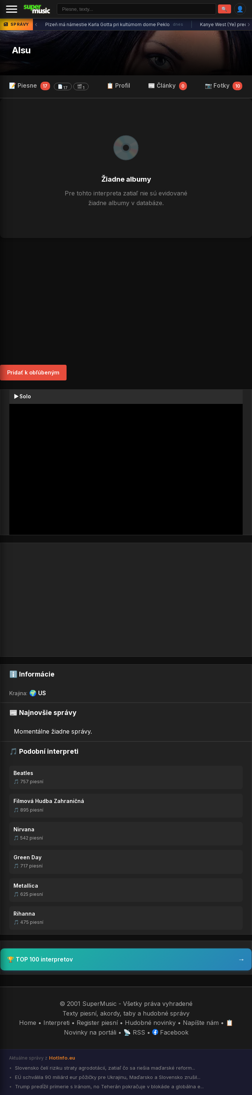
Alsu (21, 50)
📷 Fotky (224, 86)
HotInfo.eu (62, 1058)
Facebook (170, 1032)
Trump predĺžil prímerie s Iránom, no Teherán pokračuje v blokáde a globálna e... (108, 1086)
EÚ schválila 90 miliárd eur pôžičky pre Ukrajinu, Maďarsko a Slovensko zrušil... (106, 1077)
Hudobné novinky (150, 1022)
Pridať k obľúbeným (33, 372)
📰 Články (167, 86)
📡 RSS (134, 1032)
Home (27, 1022)
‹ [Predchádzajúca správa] (36, 24)
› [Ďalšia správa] (249, 24)
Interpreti (56, 1022)
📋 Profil (118, 85)
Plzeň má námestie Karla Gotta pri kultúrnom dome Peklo (114, 24)
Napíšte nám (201, 1022)
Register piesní (97, 1022)
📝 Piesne (49, 86)
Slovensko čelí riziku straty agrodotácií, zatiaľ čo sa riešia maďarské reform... (104, 1068)
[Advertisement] (126, 301)
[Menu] (11, 8)
